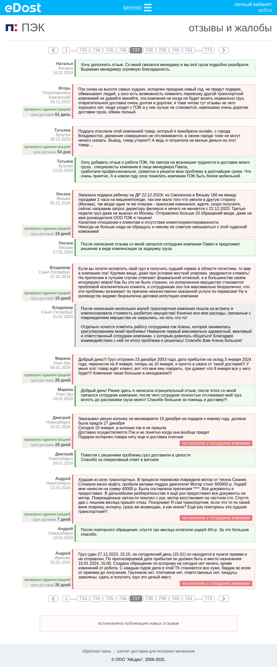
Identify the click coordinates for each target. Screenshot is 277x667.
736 (122, 50)
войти (265, 10)
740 (175, 50)
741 (189, 50)
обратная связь (96, 651)
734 (96, 50)
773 (208, 50)
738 (149, 50)
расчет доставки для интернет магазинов (156, 651)
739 (162, 50)
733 (83, 50)
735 (109, 50)
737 (136, 50)
